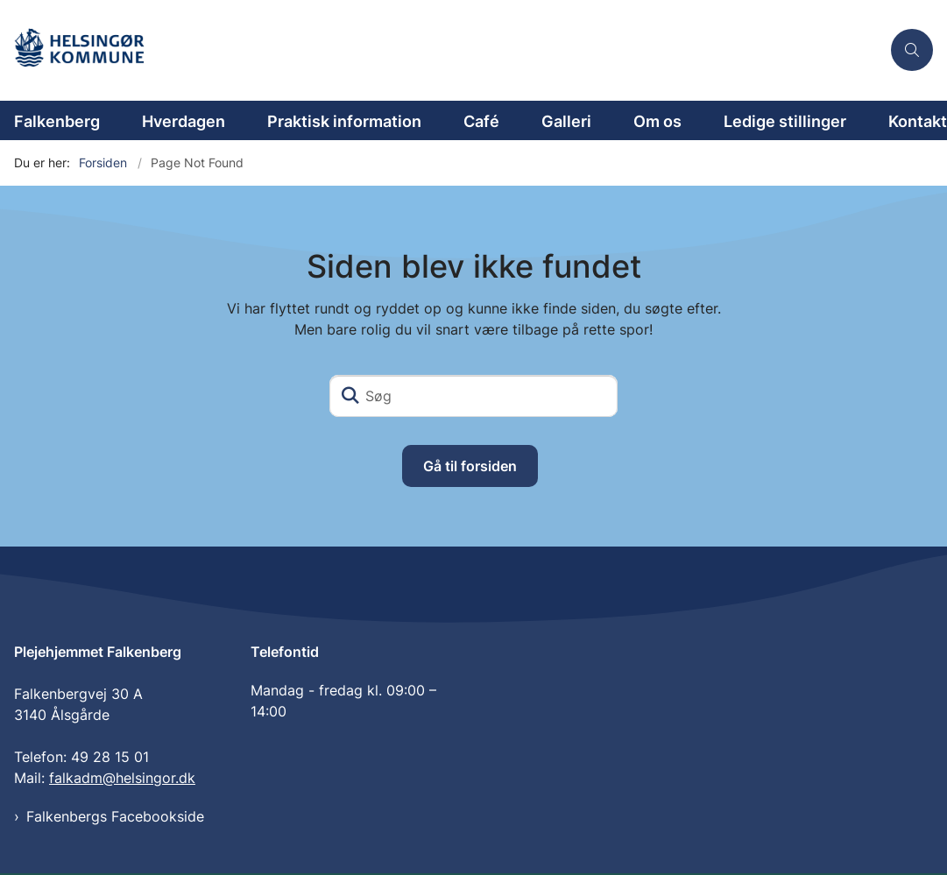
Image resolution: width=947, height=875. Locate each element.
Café (481, 121)
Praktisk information (344, 121)
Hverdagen (183, 121)
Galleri (566, 121)
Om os (657, 121)
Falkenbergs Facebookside (115, 818)
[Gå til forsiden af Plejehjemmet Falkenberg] (90, 50)
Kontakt (917, 121)
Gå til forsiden (470, 466)
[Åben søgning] (912, 50)
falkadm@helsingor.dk (122, 779)
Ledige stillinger (785, 121)
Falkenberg (57, 121)
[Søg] (473, 396)
